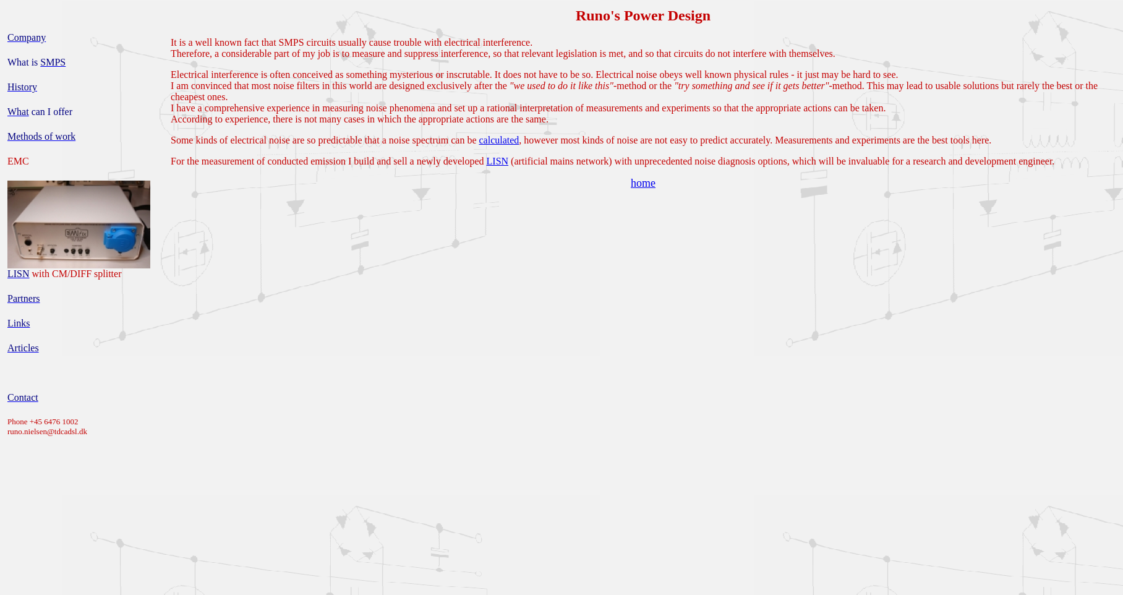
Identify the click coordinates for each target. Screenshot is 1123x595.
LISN (498, 161)
